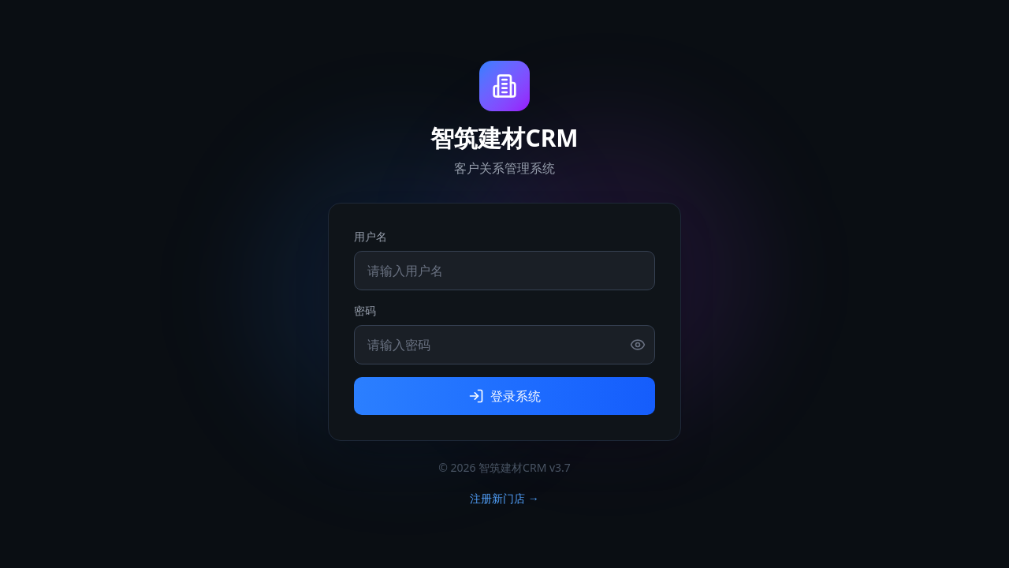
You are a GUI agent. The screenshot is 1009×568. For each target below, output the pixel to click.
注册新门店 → (504, 498)
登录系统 (504, 396)
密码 (365, 310)
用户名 (370, 236)
